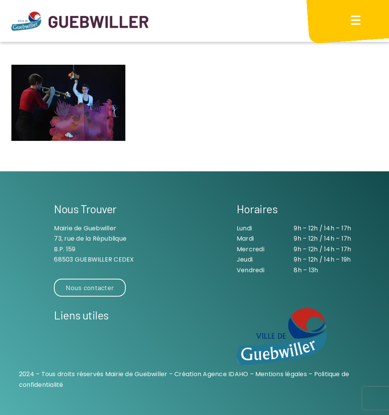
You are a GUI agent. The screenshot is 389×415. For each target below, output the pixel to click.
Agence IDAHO (225, 374)
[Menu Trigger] (355, 20)
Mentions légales (281, 374)
